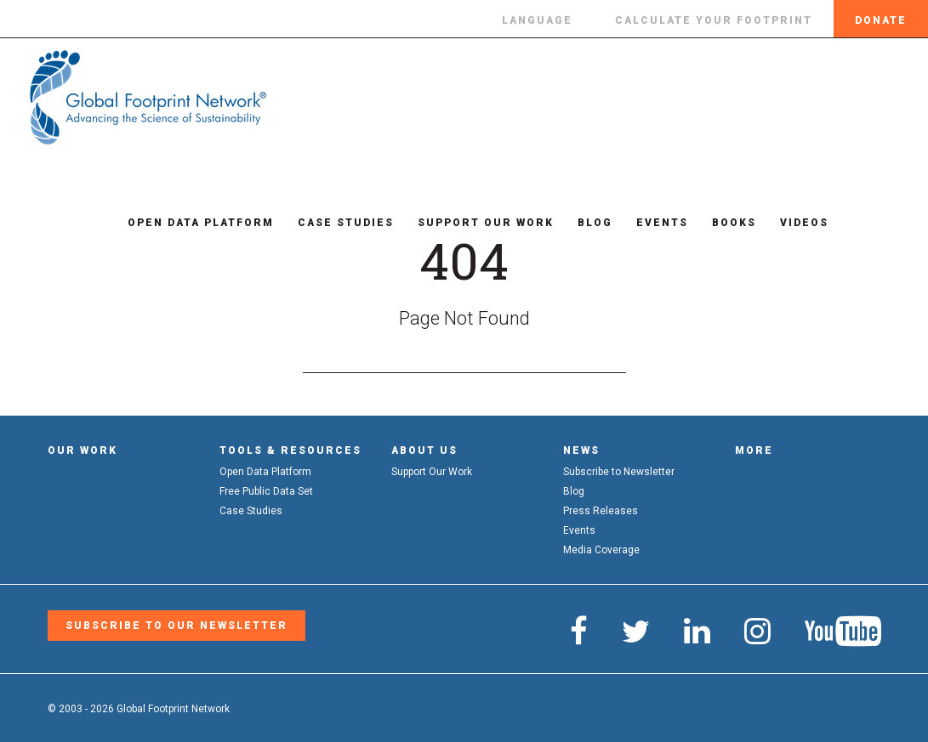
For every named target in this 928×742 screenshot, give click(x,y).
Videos (793, 223)
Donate (881, 20)
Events (651, 223)
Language (537, 20)
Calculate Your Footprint (713, 20)
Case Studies (335, 223)
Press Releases (600, 511)
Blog (583, 223)
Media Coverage (601, 550)
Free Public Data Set (266, 491)
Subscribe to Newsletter (619, 472)
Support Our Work (475, 223)
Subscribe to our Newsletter (176, 626)
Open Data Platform (190, 223)
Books (723, 223)
